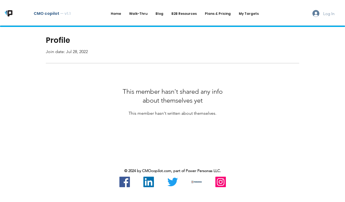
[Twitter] (172, 182)
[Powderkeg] (196, 182)
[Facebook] (124, 182)
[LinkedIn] (148, 182)
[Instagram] (220, 182)
